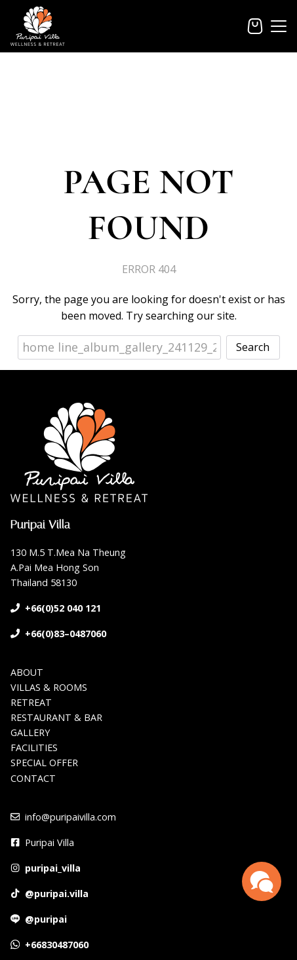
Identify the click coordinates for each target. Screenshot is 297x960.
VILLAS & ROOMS (48, 687)
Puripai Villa (49, 842)
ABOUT (26, 672)
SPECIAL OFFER (44, 762)
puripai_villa (53, 868)
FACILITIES (34, 747)
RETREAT (31, 702)
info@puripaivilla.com (70, 817)
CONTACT (33, 778)
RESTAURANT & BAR (56, 717)
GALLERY (30, 732)
